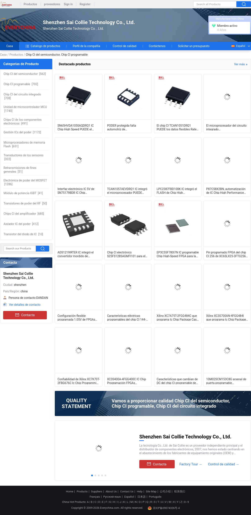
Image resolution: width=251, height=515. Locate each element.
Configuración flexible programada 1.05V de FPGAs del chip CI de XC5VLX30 (76, 317)
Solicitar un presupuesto (194, 46)
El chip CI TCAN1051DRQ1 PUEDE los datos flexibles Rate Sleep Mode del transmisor (177, 127)
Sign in (68, 4)
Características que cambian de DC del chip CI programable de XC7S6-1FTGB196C (177, 381)
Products (82, 491)
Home (69, 491)
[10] (23, 234)
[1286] (25, 182)
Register (85, 4)
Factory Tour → (190, 464)
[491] (23, 121)
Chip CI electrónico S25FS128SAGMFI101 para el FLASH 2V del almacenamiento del (127, 254)
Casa (9, 46)
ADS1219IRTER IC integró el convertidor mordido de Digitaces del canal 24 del (76, 254)
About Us (111, 491)
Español (238, 46)
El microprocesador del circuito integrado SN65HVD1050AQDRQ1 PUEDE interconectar (226, 127)
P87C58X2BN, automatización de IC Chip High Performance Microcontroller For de (226, 190)
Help (139, 491)
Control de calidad (124, 46)
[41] (23, 193)
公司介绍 (165, 491)
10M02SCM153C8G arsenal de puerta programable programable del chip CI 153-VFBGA (226, 381)
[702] (21, 84)
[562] (25, 74)
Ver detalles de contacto (25, 304)
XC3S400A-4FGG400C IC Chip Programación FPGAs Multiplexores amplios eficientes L (128, 381)
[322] (24, 157)
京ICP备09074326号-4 (164, 508)
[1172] (22, 132)
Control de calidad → (223, 464)
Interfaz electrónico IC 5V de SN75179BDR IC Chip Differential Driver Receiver (76, 190)
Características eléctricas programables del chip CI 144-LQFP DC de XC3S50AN (126, 317)
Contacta (25, 315)
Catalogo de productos (43, 46)
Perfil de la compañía (86, 46)
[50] (25, 203)
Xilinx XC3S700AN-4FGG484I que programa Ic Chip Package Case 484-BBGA (226, 317)
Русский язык (112, 497)
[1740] (25, 108)
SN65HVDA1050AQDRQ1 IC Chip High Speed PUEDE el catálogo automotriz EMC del (76, 127)
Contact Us (126, 491)
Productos (30, 4)
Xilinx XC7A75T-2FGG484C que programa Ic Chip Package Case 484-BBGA (177, 317)
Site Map (151, 491)
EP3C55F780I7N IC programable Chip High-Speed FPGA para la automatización (178, 254)
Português (155, 497)
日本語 (141, 497)
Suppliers (96, 491)
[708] (22, 96)
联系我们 (179, 491)
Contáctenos (157, 46)
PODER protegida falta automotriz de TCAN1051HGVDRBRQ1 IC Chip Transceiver (127, 127)
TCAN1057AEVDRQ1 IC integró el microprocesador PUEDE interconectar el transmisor (127, 190)
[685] (24, 213)
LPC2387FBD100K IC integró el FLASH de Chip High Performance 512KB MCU (177, 190)
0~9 (186, 501)
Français (95, 497)
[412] (21, 224)
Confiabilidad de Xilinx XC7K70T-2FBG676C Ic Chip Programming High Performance (79, 381)
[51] (20, 169)
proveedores (52, 4)
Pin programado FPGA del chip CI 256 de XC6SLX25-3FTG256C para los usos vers (227, 254)
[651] (24, 144)
